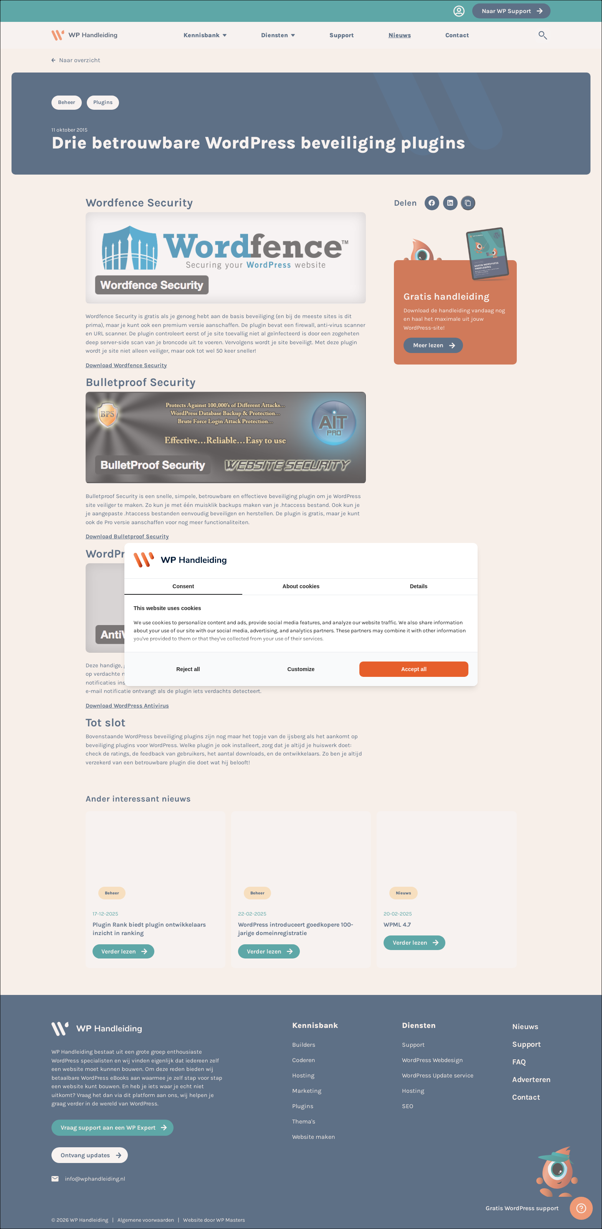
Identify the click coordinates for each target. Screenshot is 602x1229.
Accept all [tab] (414, 669)
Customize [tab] (301, 669)
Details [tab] (419, 586)
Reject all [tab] (188, 669)
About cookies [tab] (301, 586)
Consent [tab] (183, 586)
